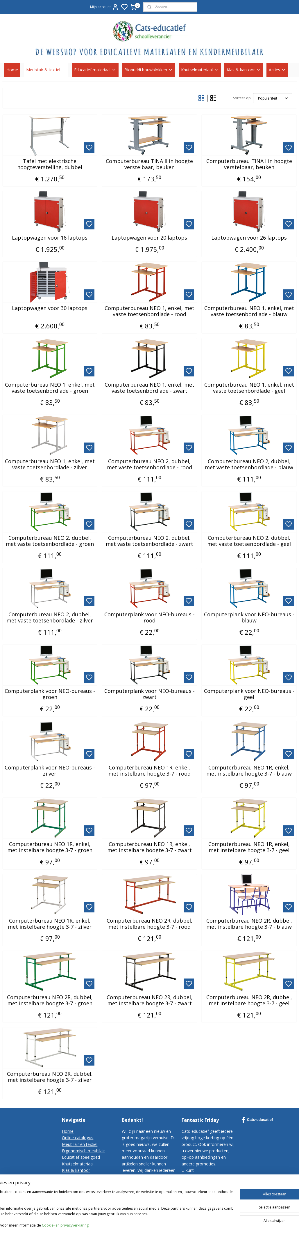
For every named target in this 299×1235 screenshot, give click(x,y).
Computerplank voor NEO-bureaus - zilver (50, 771)
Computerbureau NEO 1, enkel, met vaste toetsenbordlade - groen (50, 388)
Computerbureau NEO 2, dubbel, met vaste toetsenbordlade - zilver (49, 617)
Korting (69, 1176)
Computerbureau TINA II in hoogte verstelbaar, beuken (149, 164)
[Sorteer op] (272, 98)
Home (12, 69)
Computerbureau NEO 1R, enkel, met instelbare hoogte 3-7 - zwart (149, 847)
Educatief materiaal (95, 69)
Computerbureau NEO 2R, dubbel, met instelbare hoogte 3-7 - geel (249, 1000)
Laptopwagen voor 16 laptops (49, 238)
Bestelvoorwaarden (80, 1189)
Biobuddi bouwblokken (148, 69)
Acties (277, 69)
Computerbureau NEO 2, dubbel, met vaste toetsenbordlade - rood (149, 464)
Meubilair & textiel (46, 69)
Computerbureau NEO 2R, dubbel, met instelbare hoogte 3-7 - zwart (149, 1000)
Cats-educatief (257, 1120)
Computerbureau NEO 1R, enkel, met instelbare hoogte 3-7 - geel (249, 847)
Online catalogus (77, 1137)
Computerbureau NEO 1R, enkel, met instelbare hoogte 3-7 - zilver (50, 924)
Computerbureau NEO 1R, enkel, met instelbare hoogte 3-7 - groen (49, 847)
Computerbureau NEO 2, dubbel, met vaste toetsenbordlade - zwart (149, 541)
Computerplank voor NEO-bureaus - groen (50, 694)
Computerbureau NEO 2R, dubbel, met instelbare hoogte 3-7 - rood (149, 924)
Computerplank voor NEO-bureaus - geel (249, 694)
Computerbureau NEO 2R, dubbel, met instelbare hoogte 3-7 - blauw (249, 924)
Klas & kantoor (244, 69)
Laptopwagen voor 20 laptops (149, 238)
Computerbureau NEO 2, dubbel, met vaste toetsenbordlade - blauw (249, 464)
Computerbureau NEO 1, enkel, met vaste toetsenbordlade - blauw (249, 311)
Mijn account (104, 6)
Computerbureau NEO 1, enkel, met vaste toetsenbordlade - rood (149, 311)
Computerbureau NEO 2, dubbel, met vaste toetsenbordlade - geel (249, 541)
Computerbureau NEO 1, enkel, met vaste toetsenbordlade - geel (249, 388)
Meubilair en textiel (79, 1144)
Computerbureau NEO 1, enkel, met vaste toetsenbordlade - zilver (50, 464)
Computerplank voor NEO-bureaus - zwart (149, 694)
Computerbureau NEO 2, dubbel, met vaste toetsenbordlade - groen (50, 541)
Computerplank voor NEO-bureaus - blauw (249, 617)
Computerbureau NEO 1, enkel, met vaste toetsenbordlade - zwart (149, 388)
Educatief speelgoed (81, 1157)
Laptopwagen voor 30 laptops (49, 308)
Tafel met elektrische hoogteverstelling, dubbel (49, 164)
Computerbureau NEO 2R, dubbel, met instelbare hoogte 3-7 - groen (50, 1000)
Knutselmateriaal (200, 69)
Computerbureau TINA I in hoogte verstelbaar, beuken (249, 164)
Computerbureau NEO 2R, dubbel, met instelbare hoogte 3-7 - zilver (50, 1077)
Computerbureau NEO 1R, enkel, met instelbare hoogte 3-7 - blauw (249, 771)
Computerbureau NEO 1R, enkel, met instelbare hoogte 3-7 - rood (149, 771)
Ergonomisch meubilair (83, 1150)
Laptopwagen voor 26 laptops (249, 238)
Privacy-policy (74, 1196)
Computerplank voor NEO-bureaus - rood (149, 617)
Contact (69, 1183)
